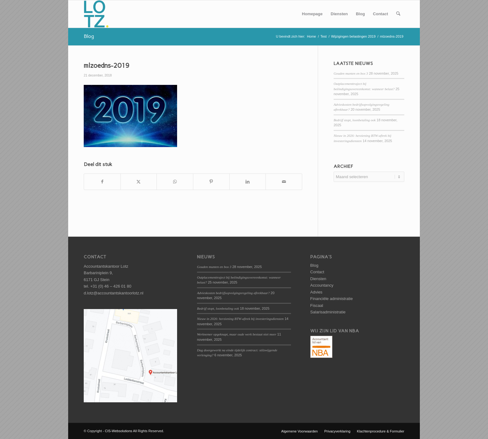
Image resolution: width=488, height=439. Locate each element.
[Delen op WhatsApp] (175, 182)
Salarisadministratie (327, 312)
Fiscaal (316, 305)
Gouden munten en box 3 (351, 73)
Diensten (318, 278)
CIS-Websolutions (118, 431)
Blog (89, 36)
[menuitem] (312, 14)
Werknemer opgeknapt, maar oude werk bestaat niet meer (236, 334)
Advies (316, 292)
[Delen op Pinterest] (211, 182)
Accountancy (321, 285)
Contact (317, 272)
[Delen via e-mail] (284, 182)
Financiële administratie (331, 298)
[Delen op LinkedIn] (248, 182)
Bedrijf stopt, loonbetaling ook (355, 120)
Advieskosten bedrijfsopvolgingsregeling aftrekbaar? (233, 293)
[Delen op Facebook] (102, 182)
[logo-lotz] (96, 14)
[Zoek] (398, 14)
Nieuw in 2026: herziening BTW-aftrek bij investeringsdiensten (240, 319)
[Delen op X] (139, 182)
